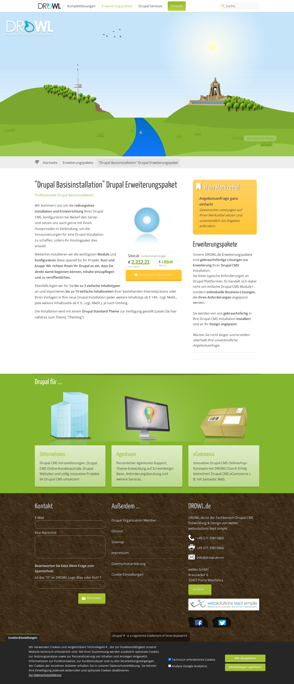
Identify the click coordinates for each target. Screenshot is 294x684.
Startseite (50, 162)
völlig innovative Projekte (80, 473)
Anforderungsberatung (143, 473)
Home (49, 6)
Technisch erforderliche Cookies (193, 659)
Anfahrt (202, 590)
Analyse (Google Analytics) (189, 666)
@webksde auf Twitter (221, 623)
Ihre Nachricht (47, 532)
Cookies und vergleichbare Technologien (79, 647)
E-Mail (41, 517)
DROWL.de (196, 517)
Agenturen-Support (151, 463)
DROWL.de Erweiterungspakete (228, 254)
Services (134, 479)
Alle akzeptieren (245, 658)
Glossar (117, 531)
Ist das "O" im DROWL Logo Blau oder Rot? (68, 577)
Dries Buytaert (177, 636)
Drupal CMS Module (237, 286)
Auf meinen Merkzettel (156, 275)
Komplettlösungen (81, 6)
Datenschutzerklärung (128, 564)
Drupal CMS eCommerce (229, 473)
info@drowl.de (209, 557)
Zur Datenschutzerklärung (45, 675)
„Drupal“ (118, 636)
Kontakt (177, 6)
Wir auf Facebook (198, 623)
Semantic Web (214, 479)
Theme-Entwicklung (131, 468)
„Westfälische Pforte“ (260, 138)
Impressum (120, 553)
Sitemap (117, 542)
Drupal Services (150, 6)
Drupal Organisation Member (133, 520)
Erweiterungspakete (117, 6)
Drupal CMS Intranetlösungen (62, 463)
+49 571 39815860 (210, 538)
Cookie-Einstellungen (127, 574)
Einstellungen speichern (245, 667)
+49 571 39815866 (210, 548)
